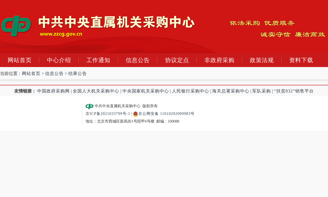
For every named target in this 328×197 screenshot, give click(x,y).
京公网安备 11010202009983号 (164, 114)
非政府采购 (219, 60)
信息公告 (138, 60)
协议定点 (177, 60)
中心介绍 (59, 60)
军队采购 (261, 91)
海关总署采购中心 (230, 91)
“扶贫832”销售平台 (294, 91)
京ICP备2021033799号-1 (108, 114)
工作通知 (98, 60)
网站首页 (20, 60)
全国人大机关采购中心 (96, 91)
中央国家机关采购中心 (145, 91)
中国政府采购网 (53, 91)
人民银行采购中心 (190, 91)
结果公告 (77, 73)
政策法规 (262, 60)
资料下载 (301, 60)
